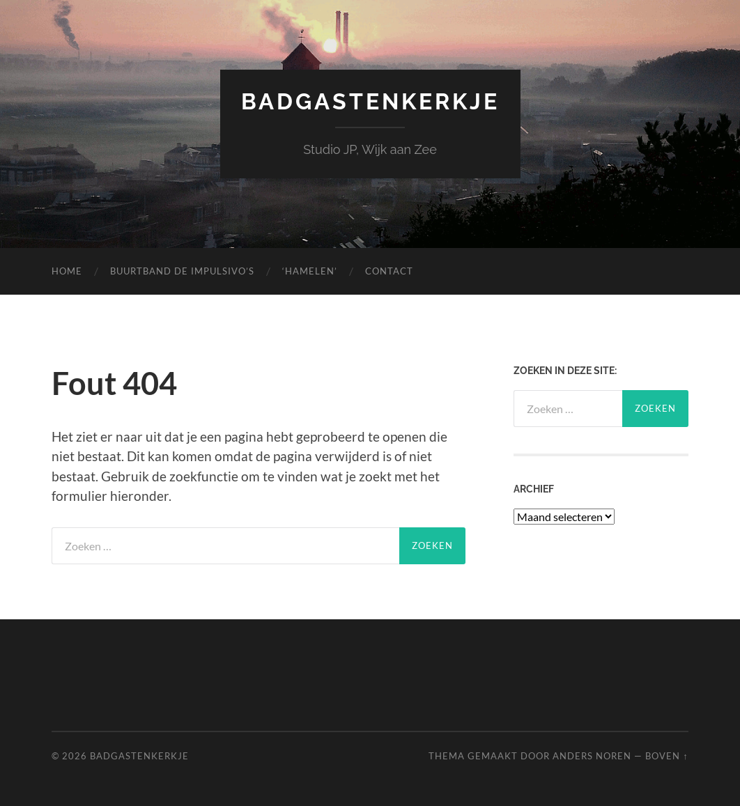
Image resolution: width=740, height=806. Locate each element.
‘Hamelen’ (309, 271)
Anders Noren (592, 755)
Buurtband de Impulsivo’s (182, 271)
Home (67, 271)
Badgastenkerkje (370, 101)
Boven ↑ (666, 755)
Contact (389, 271)
